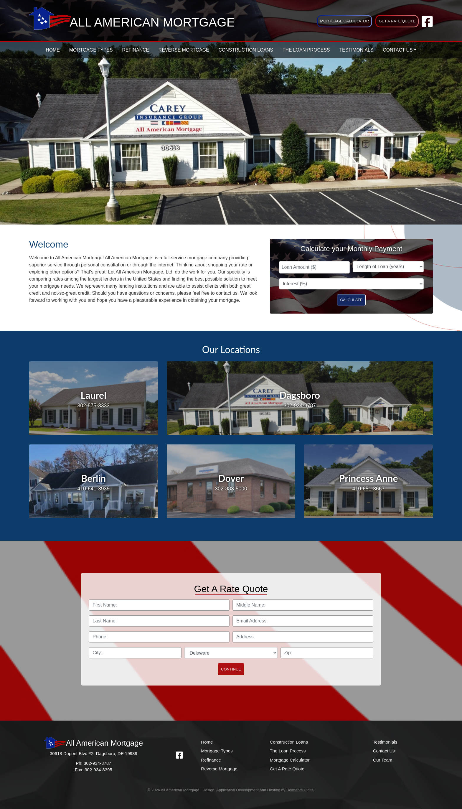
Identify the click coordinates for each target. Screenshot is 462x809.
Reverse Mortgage (184, 49)
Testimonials (356, 49)
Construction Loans (246, 49)
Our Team (382, 759)
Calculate (351, 300)
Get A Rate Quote (397, 21)
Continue (231, 669)
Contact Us (397, 49)
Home (53, 49)
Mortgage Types (91, 49)
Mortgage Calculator (344, 21)
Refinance (135, 49)
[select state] (230, 652)
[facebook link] (427, 24)
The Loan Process (306, 49)
